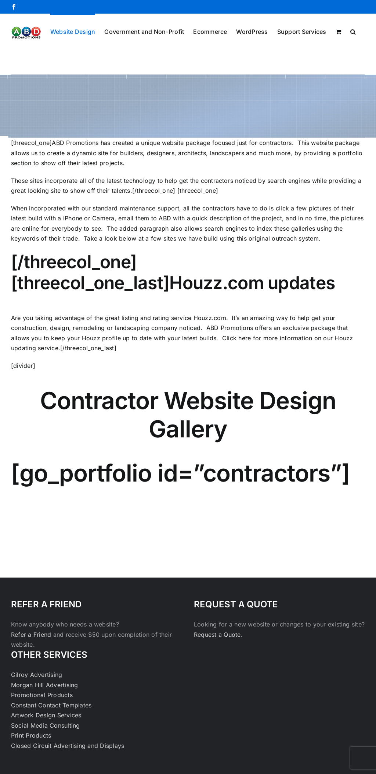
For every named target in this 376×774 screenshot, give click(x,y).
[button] (353, 31)
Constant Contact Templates (51, 705)
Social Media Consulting (45, 725)
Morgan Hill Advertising (44, 685)
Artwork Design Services (46, 715)
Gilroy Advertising (36, 674)
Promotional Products (42, 695)
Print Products (31, 735)
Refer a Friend (32, 634)
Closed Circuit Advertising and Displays (67, 745)
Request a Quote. (218, 634)
